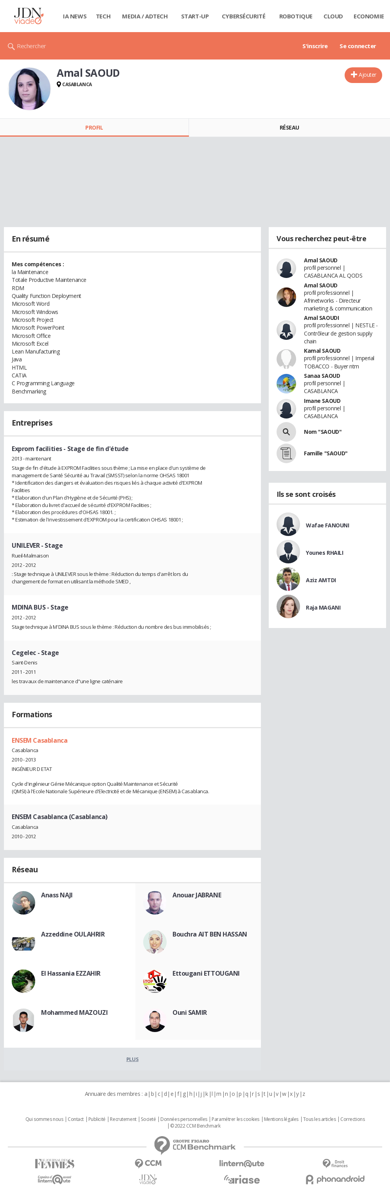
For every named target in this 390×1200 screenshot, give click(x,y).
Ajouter (367, 74)
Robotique (296, 16)
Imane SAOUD (322, 400)
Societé (148, 1119)
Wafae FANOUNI (327, 525)
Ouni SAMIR (190, 1012)
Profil (94, 127)
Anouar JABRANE (197, 895)
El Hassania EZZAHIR (71, 973)
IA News (74, 16)
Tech (103, 16)
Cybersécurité (244, 16)
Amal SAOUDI (321, 317)
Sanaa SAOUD (322, 375)
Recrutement (123, 1119)
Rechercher (31, 46)
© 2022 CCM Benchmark (195, 1126)
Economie (369, 16)
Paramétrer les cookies (235, 1119)
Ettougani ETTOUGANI (206, 973)
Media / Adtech (144, 16)
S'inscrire (315, 46)
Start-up (195, 16)
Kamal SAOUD (322, 350)
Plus (132, 1059)
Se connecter (358, 46)
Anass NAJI (57, 895)
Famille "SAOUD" (326, 453)
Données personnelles (183, 1119)
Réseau (289, 127)
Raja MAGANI (323, 607)
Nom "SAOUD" (322, 431)
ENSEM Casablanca (39, 740)
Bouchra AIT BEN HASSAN (210, 934)
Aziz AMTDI (321, 580)
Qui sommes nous (44, 1119)
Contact (76, 1119)
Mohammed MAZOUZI (74, 1012)
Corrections (352, 1119)
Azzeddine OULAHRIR (72, 934)
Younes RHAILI (324, 552)
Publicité (97, 1119)
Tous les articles (319, 1119)
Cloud (333, 16)
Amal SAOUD (321, 260)
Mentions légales (281, 1119)
